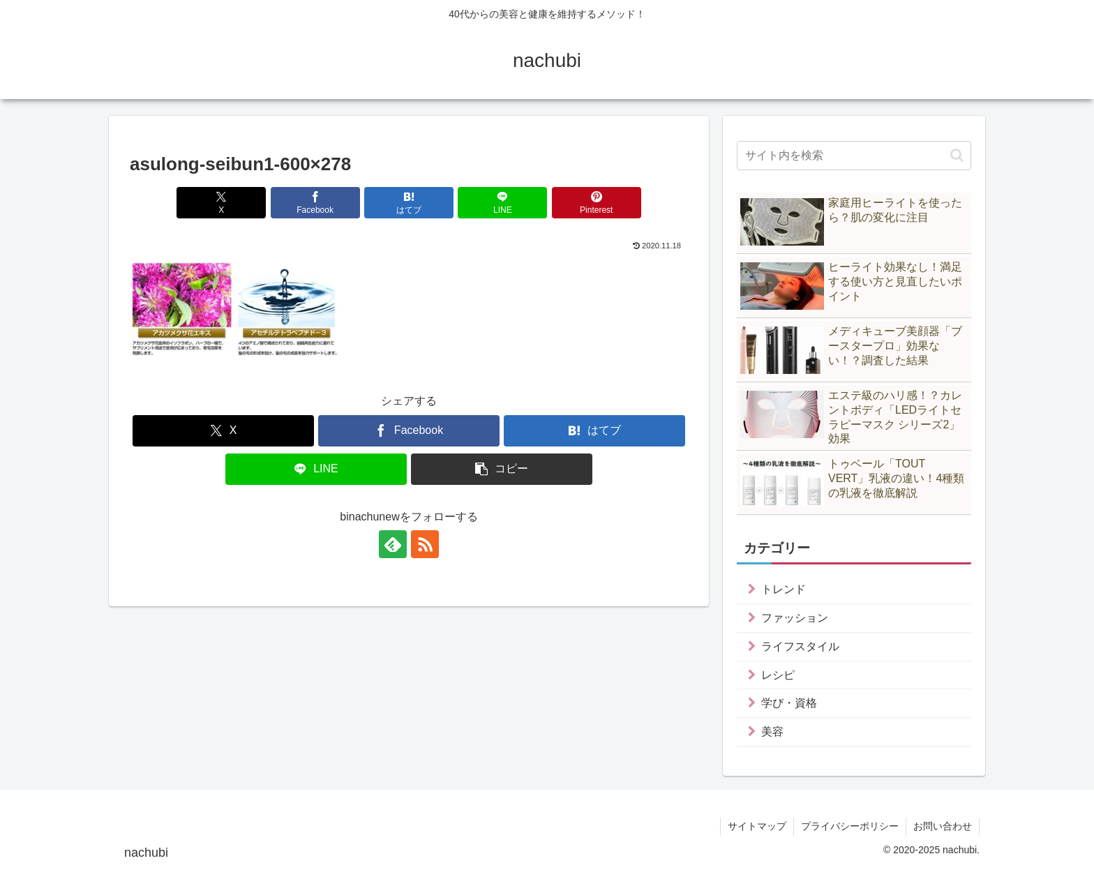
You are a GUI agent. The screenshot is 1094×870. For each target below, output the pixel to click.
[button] (501, 469)
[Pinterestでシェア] (596, 202)
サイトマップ (757, 826)
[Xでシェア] (221, 202)
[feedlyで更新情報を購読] (393, 544)
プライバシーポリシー (850, 826)
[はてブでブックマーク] (409, 202)
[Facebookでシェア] (315, 202)
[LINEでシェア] (502, 202)
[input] (854, 155)
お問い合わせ (942, 826)
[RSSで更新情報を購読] (425, 544)
